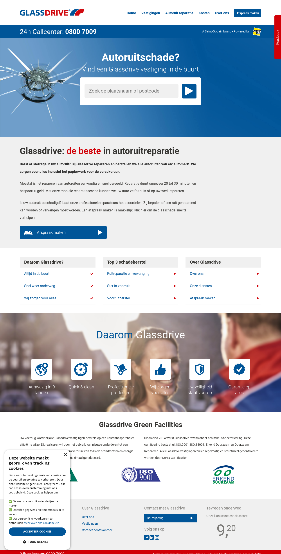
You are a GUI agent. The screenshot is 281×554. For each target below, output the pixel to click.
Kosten (204, 13)
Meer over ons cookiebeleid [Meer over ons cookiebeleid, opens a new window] (41, 523)
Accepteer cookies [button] (37, 531)
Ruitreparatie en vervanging (141, 273)
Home (131, 13)
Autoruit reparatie (179, 13)
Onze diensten (224, 286)
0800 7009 (81, 32)
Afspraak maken (247, 13)
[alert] (37, 500)
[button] (37, 542)
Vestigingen (150, 13)
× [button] (65, 454)
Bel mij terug (170, 518)
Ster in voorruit (141, 286)
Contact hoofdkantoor (97, 530)
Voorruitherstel (141, 298)
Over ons (222, 13)
